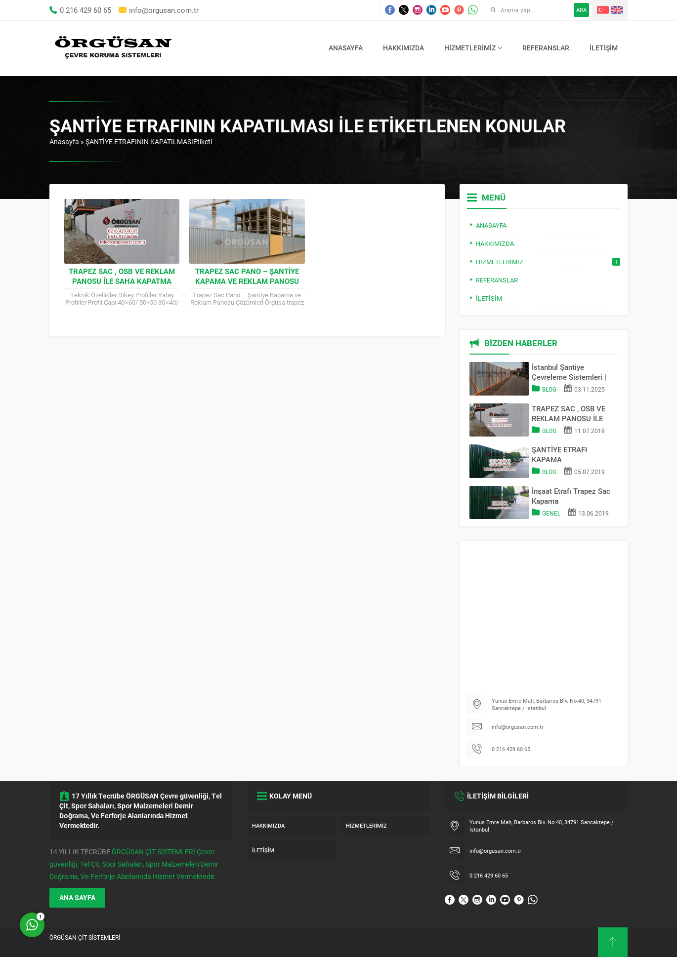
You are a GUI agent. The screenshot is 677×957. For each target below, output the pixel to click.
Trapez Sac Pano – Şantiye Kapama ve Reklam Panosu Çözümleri (247, 281)
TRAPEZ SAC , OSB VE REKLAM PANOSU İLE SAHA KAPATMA (122, 276)
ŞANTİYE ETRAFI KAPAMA (559, 454)
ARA (581, 9)
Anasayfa (64, 141)
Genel (551, 513)
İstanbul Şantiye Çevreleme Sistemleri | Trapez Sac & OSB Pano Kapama (571, 372)
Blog (549, 389)
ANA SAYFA (77, 897)
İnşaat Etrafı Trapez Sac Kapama (571, 496)
